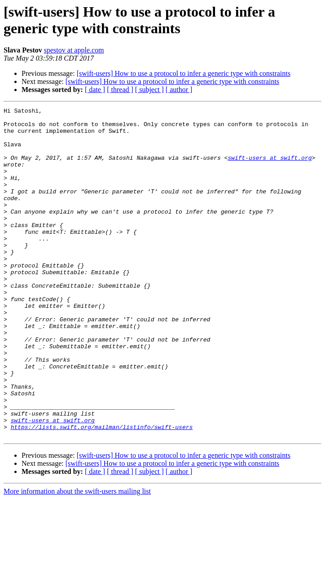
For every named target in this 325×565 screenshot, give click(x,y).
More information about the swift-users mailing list (77, 557)
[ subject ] (149, 89)
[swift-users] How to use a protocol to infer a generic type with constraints (183, 73)
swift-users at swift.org (270, 168)
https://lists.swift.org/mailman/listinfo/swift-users (102, 491)
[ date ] (95, 89)
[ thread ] (120, 89)
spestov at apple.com (74, 50)
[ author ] (179, 89)
